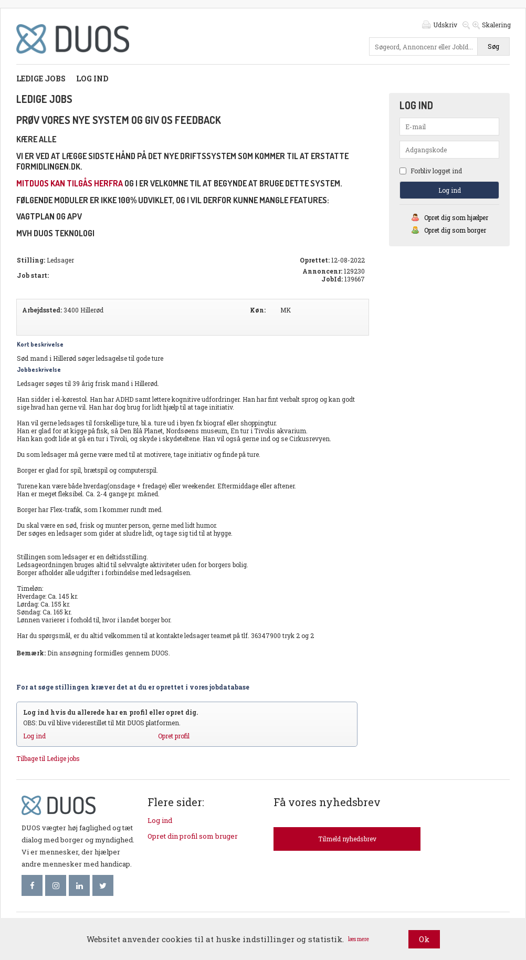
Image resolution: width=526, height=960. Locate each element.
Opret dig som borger (455, 230)
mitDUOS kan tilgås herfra (69, 183)
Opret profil (174, 736)
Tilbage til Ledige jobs (48, 758)
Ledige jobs (41, 79)
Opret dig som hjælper (456, 217)
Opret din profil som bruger (193, 836)
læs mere (358, 939)
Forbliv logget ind (430, 170)
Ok (424, 939)
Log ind (92, 79)
